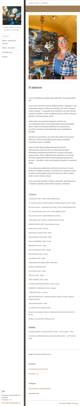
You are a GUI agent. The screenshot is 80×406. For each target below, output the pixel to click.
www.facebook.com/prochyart (38, 369)
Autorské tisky (7, 52)
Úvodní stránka (34, 3)
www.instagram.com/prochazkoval (40, 388)
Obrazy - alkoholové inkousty (9, 42)
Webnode (75, 403)
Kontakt (5, 57)
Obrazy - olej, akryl (8, 48)
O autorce (5, 36)
